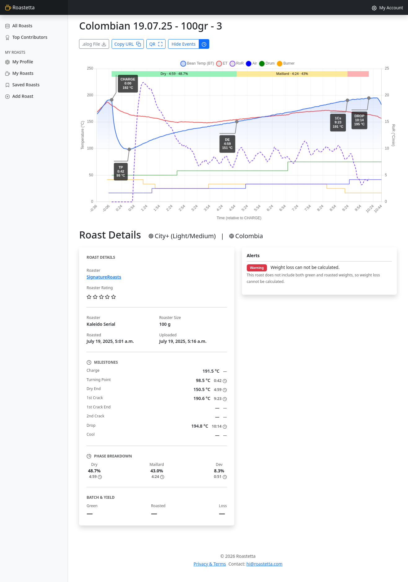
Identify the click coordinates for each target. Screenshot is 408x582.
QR (156, 44)
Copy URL (127, 44)
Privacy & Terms (209, 564)
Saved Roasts (22, 85)
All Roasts (18, 26)
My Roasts (19, 73)
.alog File (94, 44)
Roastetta (20, 7)
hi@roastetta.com (264, 564)
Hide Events (183, 44)
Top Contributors (26, 37)
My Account (387, 8)
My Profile (19, 62)
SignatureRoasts (103, 277)
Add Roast (19, 96)
